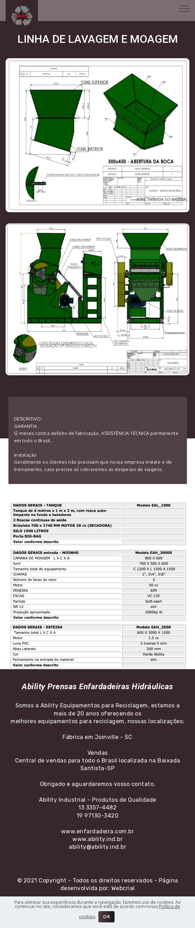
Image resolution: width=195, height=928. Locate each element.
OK (106, 916)
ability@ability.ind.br (97, 846)
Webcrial (123, 888)
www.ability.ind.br (97, 839)
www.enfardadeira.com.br (97, 831)
